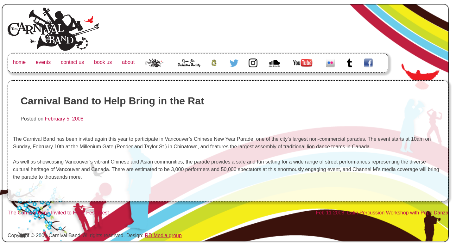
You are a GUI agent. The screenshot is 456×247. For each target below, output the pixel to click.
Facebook (368, 62)
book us (103, 62)
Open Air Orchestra (189, 65)
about (128, 62)
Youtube (302, 62)
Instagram (253, 62)
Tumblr (349, 62)
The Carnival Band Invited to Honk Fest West (58, 212)
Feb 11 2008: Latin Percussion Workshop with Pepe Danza (382, 212)
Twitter (234, 62)
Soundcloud (275, 62)
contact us (72, 62)
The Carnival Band (154, 69)
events (43, 62)
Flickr (330, 62)
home (19, 62)
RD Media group (163, 235)
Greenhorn (215, 62)
